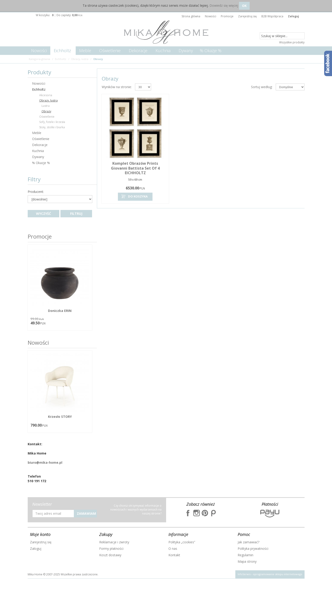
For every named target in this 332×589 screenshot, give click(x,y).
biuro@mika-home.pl (45, 462)
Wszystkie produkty (292, 42)
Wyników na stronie (117, 87)
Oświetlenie (110, 50)
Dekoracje (138, 50)
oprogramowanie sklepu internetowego (277, 574)
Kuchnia (163, 50)
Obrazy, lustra (48, 100)
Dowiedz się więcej (223, 5)
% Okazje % (210, 50)
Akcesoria (45, 95)
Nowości (39, 50)
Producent (36, 191)
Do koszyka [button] (134, 196)
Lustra (46, 106)
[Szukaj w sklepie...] (282, 36)
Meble (85, 50)
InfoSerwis (244, 574)
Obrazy (46, 111)
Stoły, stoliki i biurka (52, 127)
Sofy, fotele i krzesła (52, 122)
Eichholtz (62, 50)
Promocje (40, 236)
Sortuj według (261, 87)
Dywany (186, 50)
